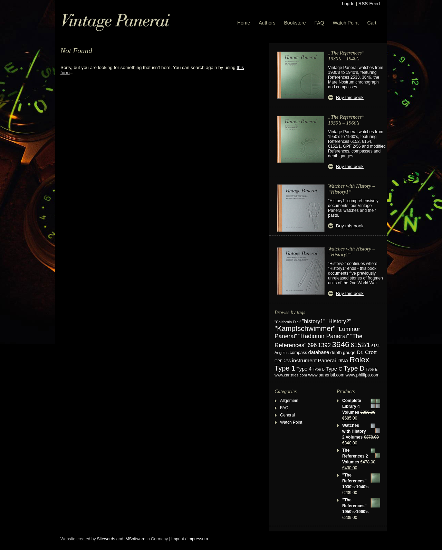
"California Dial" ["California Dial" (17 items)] (288, 322)
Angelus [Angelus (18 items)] (282, 353)
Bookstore (295, 23)
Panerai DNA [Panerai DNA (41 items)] (333, 360)
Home (243, 23)
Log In (348, 3)
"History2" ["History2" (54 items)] (338, 321)
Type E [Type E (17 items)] (371, 369)
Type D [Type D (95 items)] (354, 368)
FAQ (319, 23)
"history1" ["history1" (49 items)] (313, 321)
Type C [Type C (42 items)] (334, 369)
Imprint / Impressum (189, 539)
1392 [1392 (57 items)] (324, 345)
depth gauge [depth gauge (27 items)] (343, 352)
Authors (267, 23)
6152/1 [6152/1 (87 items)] (360, 344)
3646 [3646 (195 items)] (340, 344)
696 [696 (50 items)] (312, 345)
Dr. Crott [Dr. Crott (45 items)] (367, 352)
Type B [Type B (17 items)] (319, 369)
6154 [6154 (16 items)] (376, 346)
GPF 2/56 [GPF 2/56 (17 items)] (283, 361)
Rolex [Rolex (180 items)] (359, 359)
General (287, 415)
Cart (371, 23)
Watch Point (346, 23)
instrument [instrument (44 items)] (304, 360)
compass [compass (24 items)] (298, 352)
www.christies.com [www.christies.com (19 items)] (291, 375)
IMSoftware (134, 539)
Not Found (76, 51)
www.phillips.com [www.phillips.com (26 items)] (362, 374)
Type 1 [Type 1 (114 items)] (285, 368)
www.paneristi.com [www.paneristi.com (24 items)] (326, 375)
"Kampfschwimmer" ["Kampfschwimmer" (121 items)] (305, 328)
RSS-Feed (369, 3)
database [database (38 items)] (318, 352)
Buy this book (350, 97)
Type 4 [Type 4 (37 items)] (304, 369)
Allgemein (289, 400)
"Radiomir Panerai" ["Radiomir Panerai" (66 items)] (323, 336)
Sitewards (106, 539)
